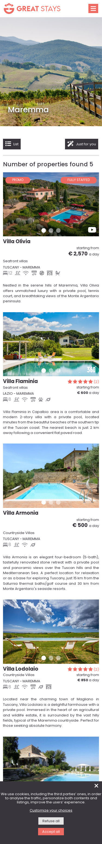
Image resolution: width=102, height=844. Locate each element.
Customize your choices (51, 810)
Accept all (51, 832)
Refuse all (51, 821)
